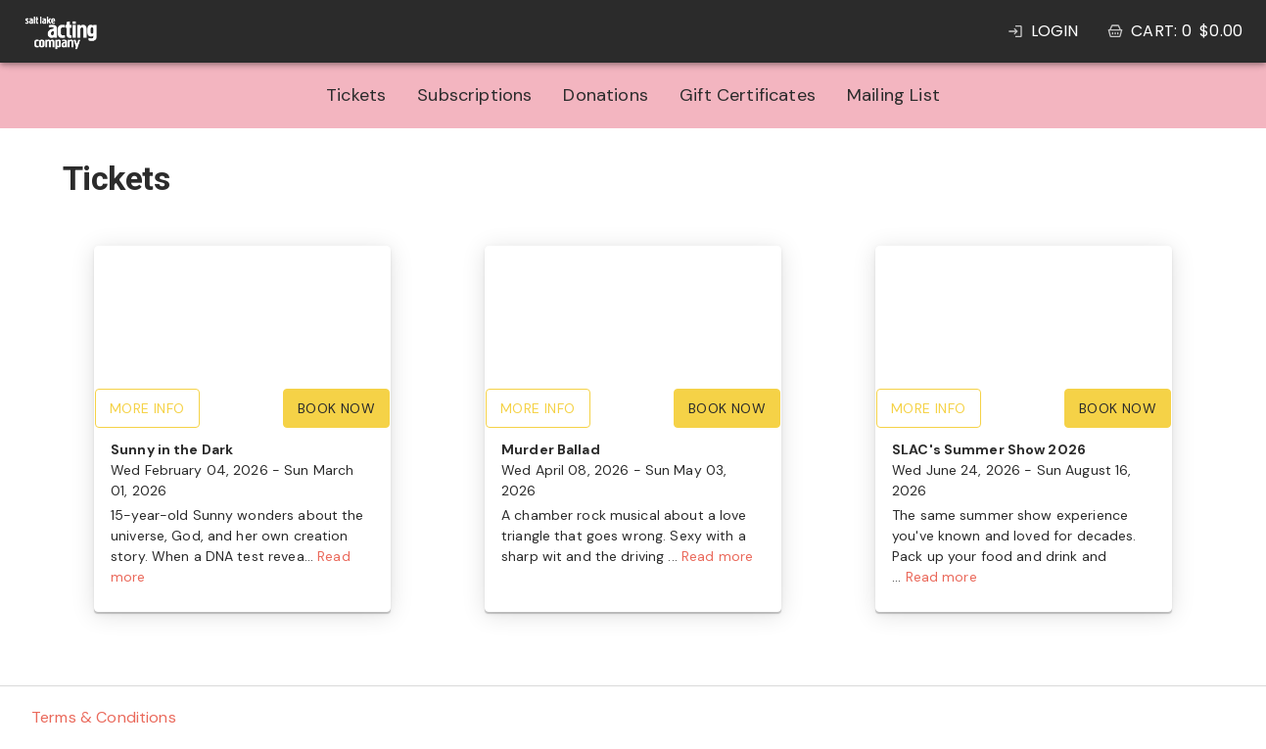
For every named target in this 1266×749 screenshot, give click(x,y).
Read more (717, 556)
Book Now (336, 408)
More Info (147, 408)
